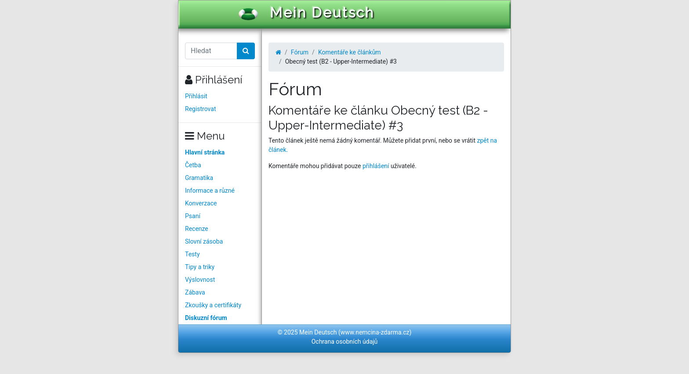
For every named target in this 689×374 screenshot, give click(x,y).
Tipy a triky (199, 266)
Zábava (195, 292)
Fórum (299, 52)
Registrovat (200, 108)
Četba (193, 165)
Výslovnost (200, 279)
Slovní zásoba (204, 241)
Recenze (196, 228)
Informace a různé (210, 190)
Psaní (192, 215)
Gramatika (199, 177)
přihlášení (376, 165)
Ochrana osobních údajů (345, 341)
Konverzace (201, 203)
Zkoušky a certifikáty (213, 305)
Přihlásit (196, 96)
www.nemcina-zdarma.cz (375, 332)
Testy (192, 254)
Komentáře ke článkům (349, 52)
